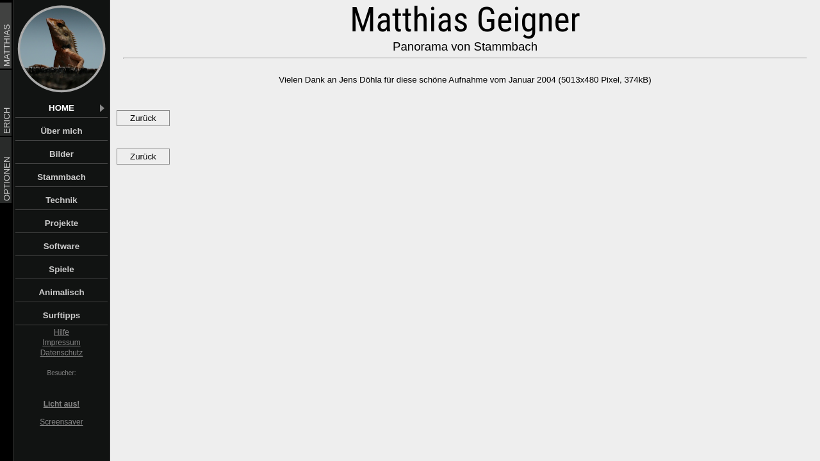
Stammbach (71, 177)
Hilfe (61, 332)
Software (75, 246)
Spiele (77, 269)
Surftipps (74, 315)
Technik (75, 200)
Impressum (61, 342)
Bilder (77, 154)
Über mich (73, 131)
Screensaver (61, 421)
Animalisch (72, 292)
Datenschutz (61, 352)
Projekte (75, 223)
